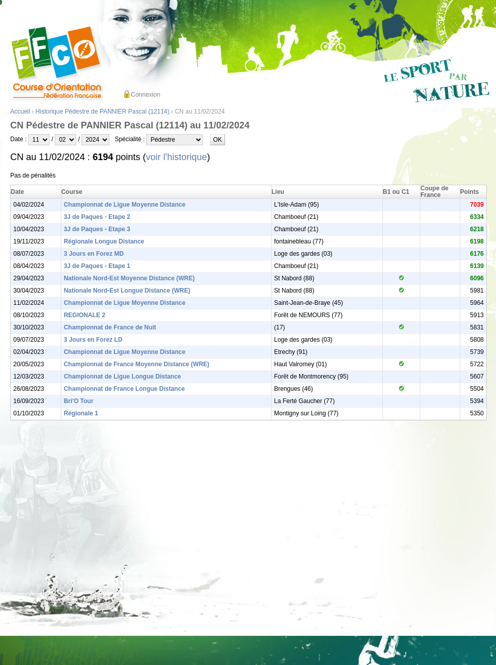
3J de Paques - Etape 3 (97, 229)
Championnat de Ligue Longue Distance (122, 376)
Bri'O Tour (79, 401)
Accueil (20, 111)
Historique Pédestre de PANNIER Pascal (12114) (102, 111)
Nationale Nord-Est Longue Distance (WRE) (127, 290)
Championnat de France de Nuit (110, 327)
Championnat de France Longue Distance (124, 388)
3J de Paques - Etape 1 (97, 266)
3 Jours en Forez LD (93, 339)
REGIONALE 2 (84, 315)
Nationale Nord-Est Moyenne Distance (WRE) (129, 278)
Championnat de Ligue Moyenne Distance (125, 204)
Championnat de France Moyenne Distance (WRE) (137, 364)
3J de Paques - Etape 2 (97, 216)
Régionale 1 (81, 413)
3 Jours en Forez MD (94, 253)
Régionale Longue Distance (104, 241)
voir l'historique (176, 157)
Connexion (145, 94)
